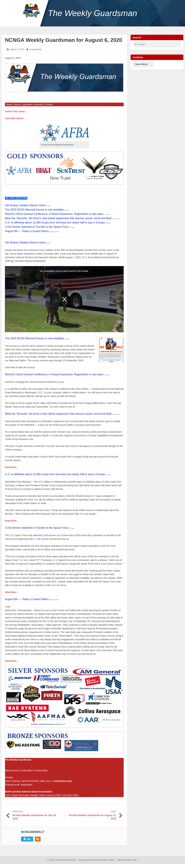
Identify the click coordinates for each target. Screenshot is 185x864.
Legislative (27, 104)
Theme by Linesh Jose (127, 860)
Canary (110, 860)
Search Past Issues (15, 111)
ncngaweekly (35, 49)
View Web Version (14, 118)
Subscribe (27, 770)
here (13, 367)
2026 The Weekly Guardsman (62, 860)
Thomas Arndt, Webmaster (18, 784)
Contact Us (85, 795)
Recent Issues (12, 770)
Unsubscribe (40, 770)
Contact (49, 104)
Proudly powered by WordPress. (93, 860)
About (17, 104)
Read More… (12, 467)
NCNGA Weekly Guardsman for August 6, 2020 (63, 40)
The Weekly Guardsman (92, 13)
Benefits (39, 104)
